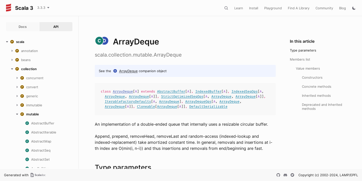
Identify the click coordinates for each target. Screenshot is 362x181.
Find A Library (298, 8)
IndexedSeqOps (245, 91)
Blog (342, 8)
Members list (300, 59)
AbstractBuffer (171, 91)
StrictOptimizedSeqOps (182, 96)
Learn (238, 8)
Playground (273, 8)
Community (324, 8)
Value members (308, 68)
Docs (23, 27)
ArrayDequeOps (198, 101)
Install (253, 8)
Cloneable (146, 106)
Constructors (312, 77)
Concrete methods (316, 86)
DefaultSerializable (208, 106)
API (56, 27)
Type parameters (303, 50)
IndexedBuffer (208, 91)
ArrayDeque (128, 71)
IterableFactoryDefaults (128, 101)
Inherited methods (316, 96)
